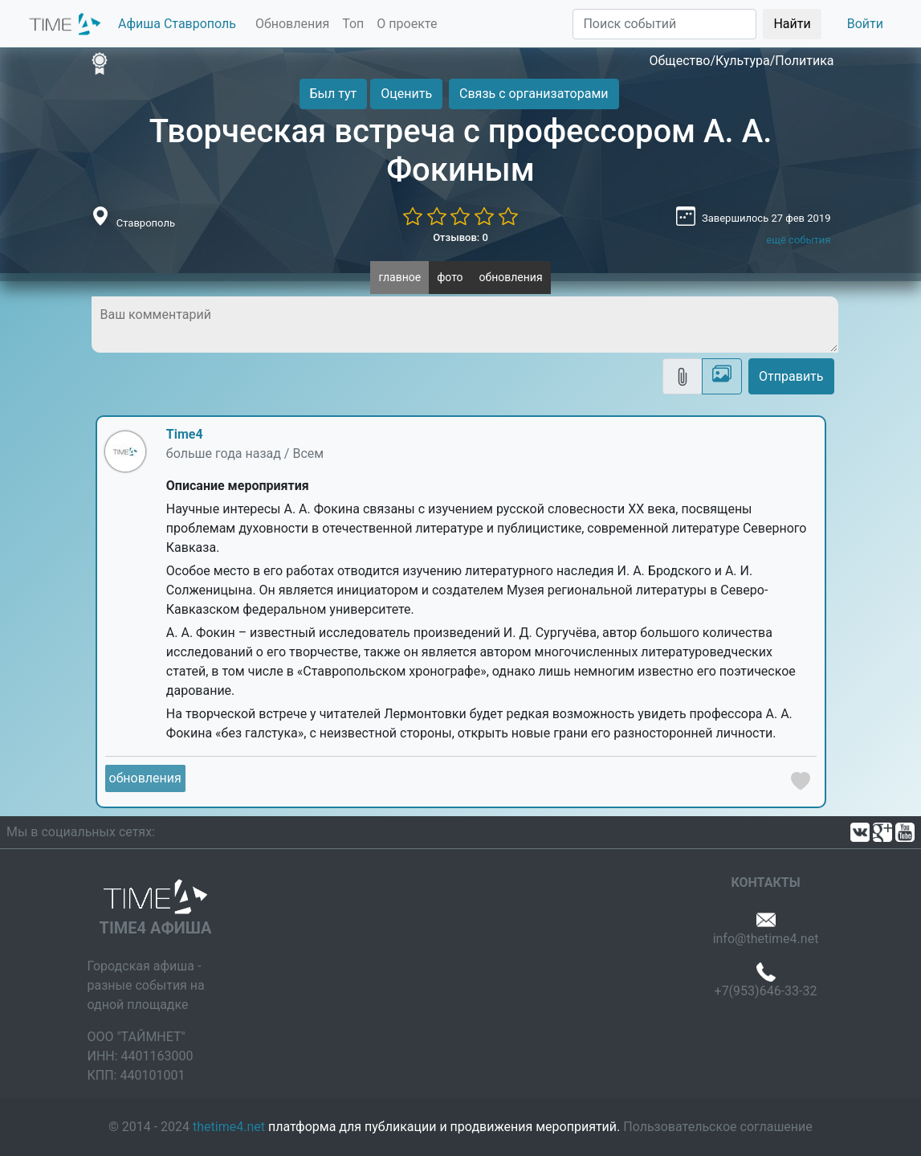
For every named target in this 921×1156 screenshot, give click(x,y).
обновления (511, 277)
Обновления (292, 23)
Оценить (406, 93)
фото (450, 277)
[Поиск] (664, 24)
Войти (865, 23)
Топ (353, 23)
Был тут (333, 93)
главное (399, 277)
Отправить (791, 376)
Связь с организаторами (533, 93)
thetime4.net (229, 1126)
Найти (791, 23)
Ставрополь (145, 223)
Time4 (184, 434)
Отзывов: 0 (460, 237)
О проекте (407, 23)
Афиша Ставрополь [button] (177, 23)
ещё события (798, 240)
